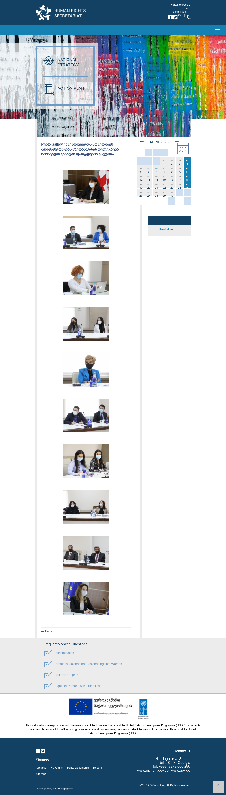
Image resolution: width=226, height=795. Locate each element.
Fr (187, 162)
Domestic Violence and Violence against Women (88, 664)
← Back (46, 631)
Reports (97, 767)
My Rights (57, 767)
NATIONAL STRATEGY (61, 62)
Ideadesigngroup (63, 788)
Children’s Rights (66, 675)
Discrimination (64, 653)
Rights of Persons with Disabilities (78, 686)
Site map (41, 774)
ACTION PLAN (63, 88)
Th (179, 162)
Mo (156, 170)
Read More (166, 229)
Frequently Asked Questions (65, 644)
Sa (140, 170)
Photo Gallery (52, 144)
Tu (164, 162)
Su (148, 170)
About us (41, 767)
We (172, 162)
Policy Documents (78, 767)
